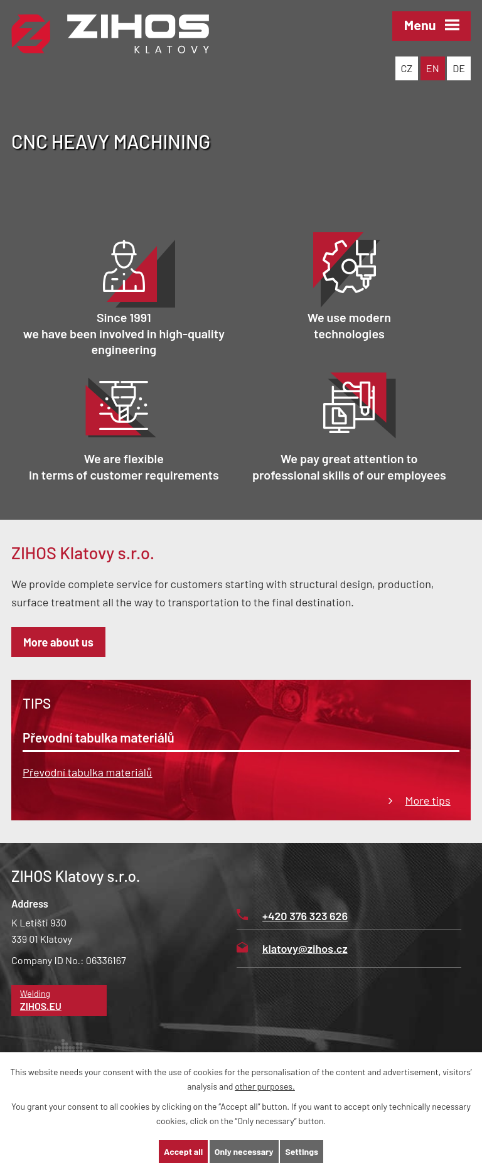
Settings (301, 1151)
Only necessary (244, 1151)
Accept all (183, 1151)
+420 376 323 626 (292, 916)
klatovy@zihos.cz (292, 948)
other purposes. (265, 1086)
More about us (58, 642)
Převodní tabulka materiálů (88, 772)
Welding (59, 1001)
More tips (428, 800)
